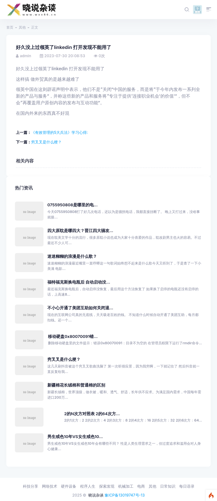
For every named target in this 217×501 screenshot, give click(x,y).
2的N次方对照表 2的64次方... (92, 413)
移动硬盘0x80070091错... (73, 336)
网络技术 (49, 486)
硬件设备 (68, 486)
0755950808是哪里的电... (72, 204)
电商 (141, 486)
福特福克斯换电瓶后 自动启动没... (78, 282)
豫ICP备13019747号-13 (125, 495)
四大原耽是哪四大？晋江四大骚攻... (80, 230)
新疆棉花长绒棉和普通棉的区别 (76, 385)
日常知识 (167, 486)
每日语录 (186, 486)
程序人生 (87, 486)
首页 (9, 27)
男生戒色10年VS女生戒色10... (75, 436)
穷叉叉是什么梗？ (46, 142)
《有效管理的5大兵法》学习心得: (59, 132)
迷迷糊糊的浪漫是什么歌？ (72, 256)
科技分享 (30, 486)
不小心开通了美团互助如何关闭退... (80, 307)
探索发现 (106, 486)
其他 (22, 27)
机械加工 (125, 486)
